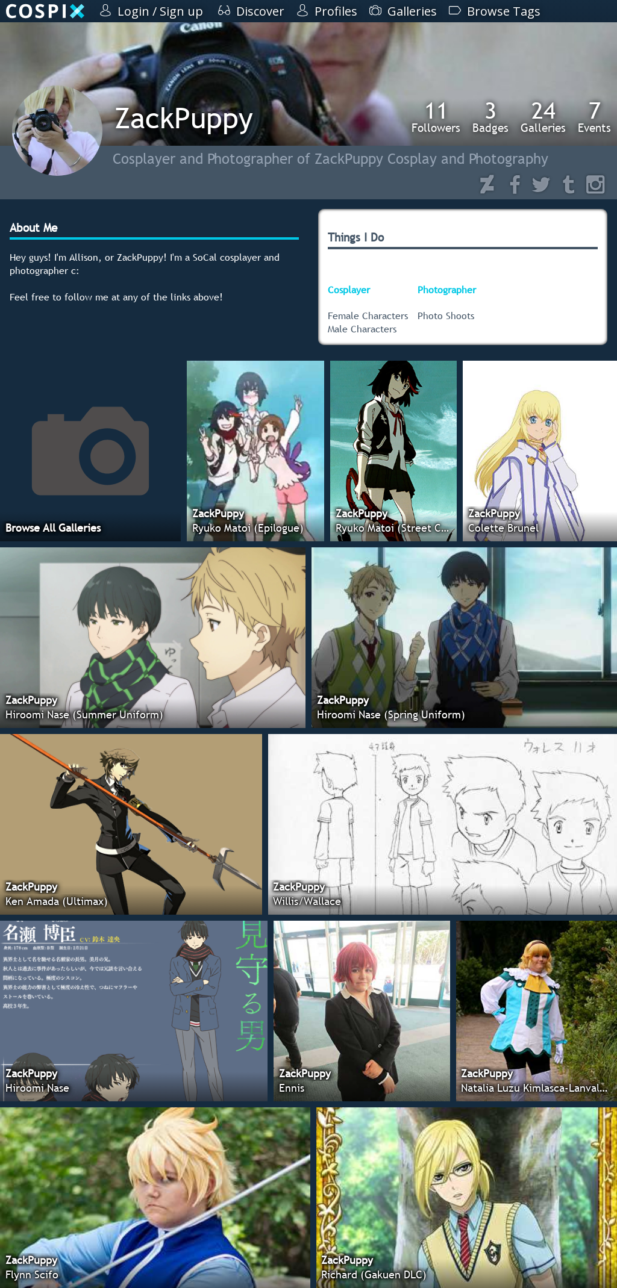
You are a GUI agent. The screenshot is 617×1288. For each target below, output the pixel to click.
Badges (490, 116)
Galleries (543, 116)
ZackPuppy (183, 117)
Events (594, 116)
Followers (436, 116)
